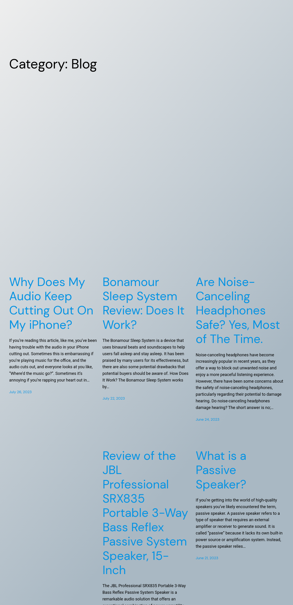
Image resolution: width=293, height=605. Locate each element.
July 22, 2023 (114, 398)
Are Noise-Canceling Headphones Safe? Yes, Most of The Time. (238, 310)
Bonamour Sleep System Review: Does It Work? (143, 303)
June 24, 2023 (207, 419)
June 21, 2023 (207, 558)
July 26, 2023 (20, 392)
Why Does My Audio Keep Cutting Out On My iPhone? (51, 303)
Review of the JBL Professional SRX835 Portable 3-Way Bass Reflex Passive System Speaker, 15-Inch (145, 513)
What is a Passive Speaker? (221, 470)
